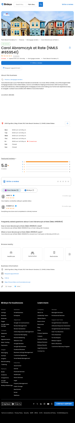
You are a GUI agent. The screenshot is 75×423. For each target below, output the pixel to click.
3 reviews (16, 56)
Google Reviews (19, 343)
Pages (3, 321)
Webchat (4, 333)
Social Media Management (22, 358)
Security (26, 412)
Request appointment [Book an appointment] (11, 68)
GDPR (31, 412)
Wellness (16, 395)
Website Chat (18, 340)
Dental (16, 368)
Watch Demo (42, 318)
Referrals (4, 318)
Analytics (4, 374)
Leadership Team (43, 315)
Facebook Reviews (19, 349)
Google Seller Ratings (5, 325)
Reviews (3, 315)
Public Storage (18, 386)
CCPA (40, 412)
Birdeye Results (42, 345)
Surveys (3, 355)
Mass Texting (5, 342)
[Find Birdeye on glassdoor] (51, 403)
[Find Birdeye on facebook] (34, 403)
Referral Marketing (19, 337)
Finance (21, 40)
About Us (40, 312)
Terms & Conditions (7, 412)
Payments (4, 345)
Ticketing (4, 364)
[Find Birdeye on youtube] (48, 403)
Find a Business (56, 334)
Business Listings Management (23, 352)
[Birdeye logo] (7, 4)
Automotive (17, 365)
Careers (40, 336)
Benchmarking (5, 361)
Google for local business (21, 322)
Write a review (67, 4)
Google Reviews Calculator (60, 322)
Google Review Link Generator (61, 328)
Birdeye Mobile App (7, 385)
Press (39, 330)
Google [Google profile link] (9, 286)
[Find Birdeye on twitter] (37, 403)
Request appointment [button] (12, 273)
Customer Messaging (20, 334)
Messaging (4, 352)
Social (3, 336)
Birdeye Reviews (42, 342)
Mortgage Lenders (32, 40)
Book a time (41, 321)
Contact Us (41, 351)
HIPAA (36, 412)
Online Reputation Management (24, 331)
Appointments (5, 339)
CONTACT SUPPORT (64, 403)
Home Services (18, 377)
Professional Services (58, 315)
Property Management (21, 383)
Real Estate (17, 389)
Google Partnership (4, 381)
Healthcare (17, 374)
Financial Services (19, 371)
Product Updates (43, 333)
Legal (15, 380)
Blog (39, 327)
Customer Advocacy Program (61, 346)
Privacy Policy (19, 412)
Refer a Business (57, 343)
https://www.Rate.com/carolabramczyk (17, 282)
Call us (7, 278)
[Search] (41, 4)
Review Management (20, 325)
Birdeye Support (56, 340)
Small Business (18, 312)
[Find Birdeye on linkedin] (41, 403)
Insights (3, 358)
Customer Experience (20, 355)
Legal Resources (42, 348)
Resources (41, 324)
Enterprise (17, 315)
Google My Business (20, 346)
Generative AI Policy (50, 412)
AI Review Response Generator (61, 325)
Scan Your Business (57, 331)
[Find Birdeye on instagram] (44, 403)
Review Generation (19, 328)
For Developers (56, 337)
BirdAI (3, 371)
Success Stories (42, 339)
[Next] (69, 253)
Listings (3, 312)
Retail (15, 392)
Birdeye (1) (28, 190)
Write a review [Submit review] (36, 63)
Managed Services (57, 312)
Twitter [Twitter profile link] (17, 286)
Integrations (5, 377)
